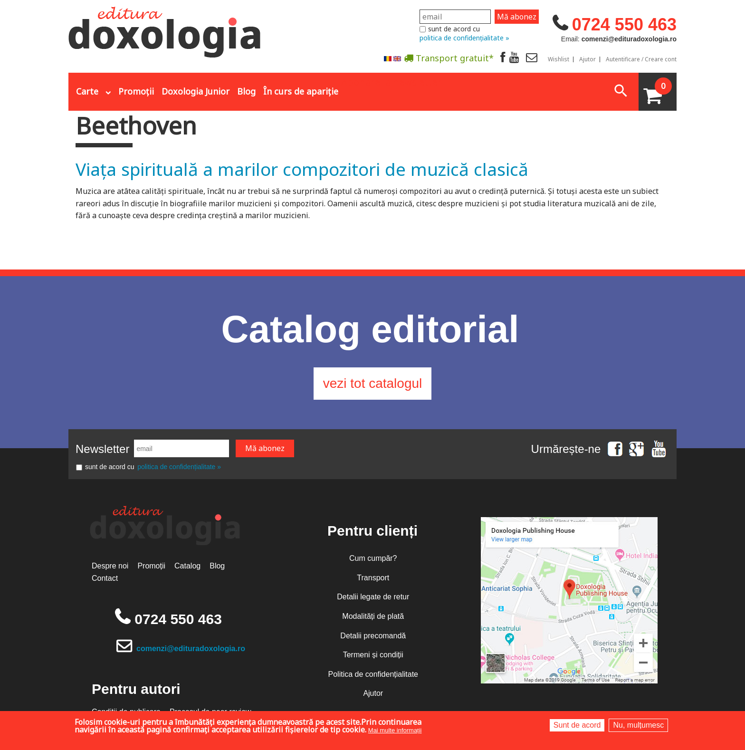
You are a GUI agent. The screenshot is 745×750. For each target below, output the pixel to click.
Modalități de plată (373, 616)
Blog (246, 91)
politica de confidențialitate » (464, 37)
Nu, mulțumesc (638, 725)
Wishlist (558, 59)
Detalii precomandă (373, 636)
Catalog (187, 566)
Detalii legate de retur (373, 597)
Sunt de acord (577, 725)
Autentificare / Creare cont (641, 59)
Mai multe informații (395, 730)
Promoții (136, 91)
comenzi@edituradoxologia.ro (190, 648)
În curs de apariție (300, 91)
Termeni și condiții (373, 655)
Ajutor (587, 59)
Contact (105, 578)
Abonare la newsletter (391, 81)
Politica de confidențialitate (373, 674)
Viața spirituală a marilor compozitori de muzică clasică (302, 169)
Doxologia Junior (195, 91)
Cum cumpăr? (373, 558)
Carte (87, 91)
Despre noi (110, 566)
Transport (373, 578)
